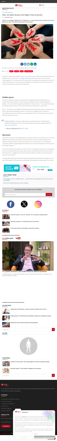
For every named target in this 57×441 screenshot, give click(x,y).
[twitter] (26, 204)
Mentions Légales (6, 408)
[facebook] (12, 204)
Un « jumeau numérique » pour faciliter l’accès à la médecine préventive (24, 271)
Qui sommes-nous (7, 401)
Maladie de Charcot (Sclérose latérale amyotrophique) (24, 322)
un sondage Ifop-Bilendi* (25, 78)
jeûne (21, 71)
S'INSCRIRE (6, 426)
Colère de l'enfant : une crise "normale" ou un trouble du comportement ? (29, 214)
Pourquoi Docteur (5, 433)
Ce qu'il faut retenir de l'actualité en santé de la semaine (25, 228)
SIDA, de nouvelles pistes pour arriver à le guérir (16, 183)
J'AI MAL (4, 333)
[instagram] (40, 204)
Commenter (32, 68)
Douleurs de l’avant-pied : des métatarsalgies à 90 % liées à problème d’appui (30, 361)
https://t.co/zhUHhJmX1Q (11, 125)
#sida (39, 121)
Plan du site (5, 406)
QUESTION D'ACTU (8, 8)
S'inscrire (49, 194)
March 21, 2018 (23, 128)
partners (24, 416)
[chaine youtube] (18, 239)
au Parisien (9, 104)
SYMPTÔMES (6, 358)
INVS (9, 153)
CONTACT (4, 1)
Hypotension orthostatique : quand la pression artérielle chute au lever (29, 309)
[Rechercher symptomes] (53, 375)
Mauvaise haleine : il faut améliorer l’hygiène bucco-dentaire (26, 368)
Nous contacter (6, 410)
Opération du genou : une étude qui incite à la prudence (25, 221)
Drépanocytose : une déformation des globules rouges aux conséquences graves (31, 316)
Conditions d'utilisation (8, 403)
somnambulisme (28, 71)
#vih (50, 123)
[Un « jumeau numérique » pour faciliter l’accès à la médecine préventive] (28, 256)
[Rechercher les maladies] (53, 329)
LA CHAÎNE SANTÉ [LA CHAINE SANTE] (7, 238)
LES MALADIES (6, 305)
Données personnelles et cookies (10, 399)
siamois (16, 71)
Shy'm (11, 71)
